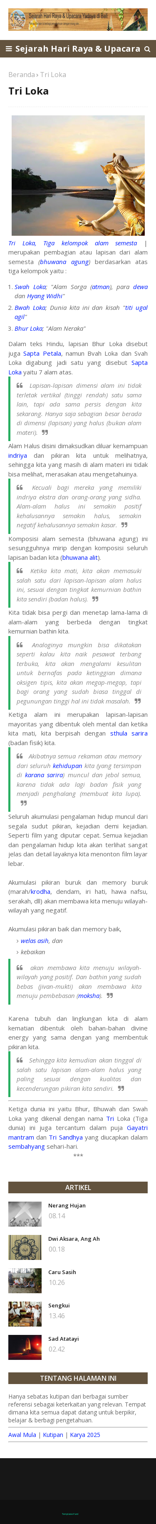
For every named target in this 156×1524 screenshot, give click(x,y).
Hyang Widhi (44, 296)
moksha (88, 995)
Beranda (21, 74)
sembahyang (26, 1146)
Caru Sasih (62, 1272)
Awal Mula (22, 1435)
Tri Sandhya (65, 1137)
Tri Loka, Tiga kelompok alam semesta (72, 243)
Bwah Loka (30, 307)
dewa (140, 286)
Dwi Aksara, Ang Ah (74, 1238)
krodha (40, 891)
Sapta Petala (42, 353)
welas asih (35, 940)
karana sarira (44, 775)
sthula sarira (129, 733)
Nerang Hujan (67, 1205)
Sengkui (59, 1305)
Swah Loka (30, 286)
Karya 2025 (85, 1435)
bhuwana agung (64, 261)
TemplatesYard (70, 1514)
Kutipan (53, 1435)
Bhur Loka (28, 328)
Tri (110, 1118)
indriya (17, 455)
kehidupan (67, 765)
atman (101, 286)
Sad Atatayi (63, 1338)
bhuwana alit (80, 557)
